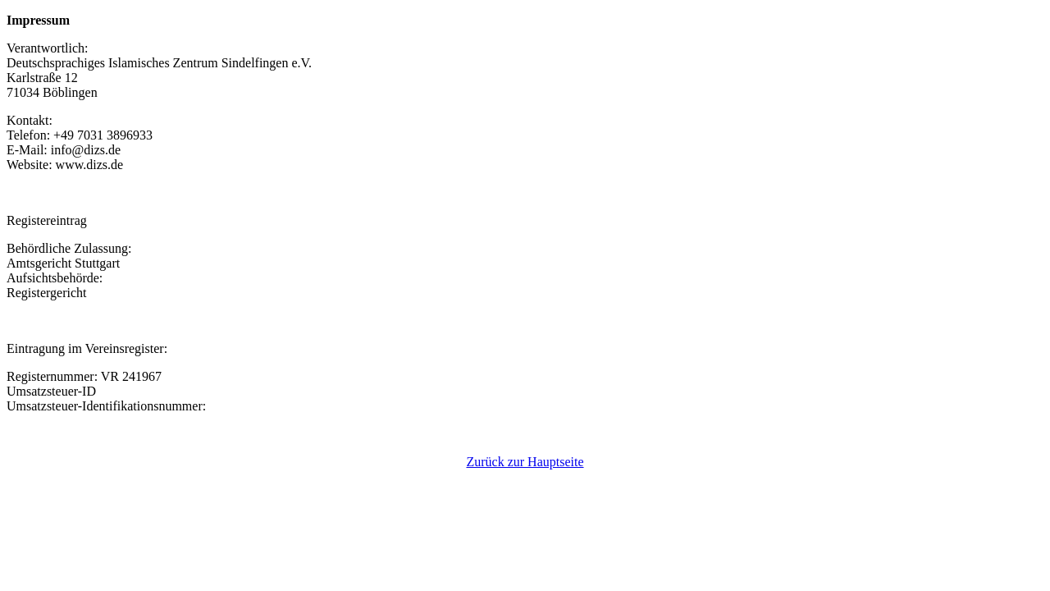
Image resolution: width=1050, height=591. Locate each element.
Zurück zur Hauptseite (524, 462)
